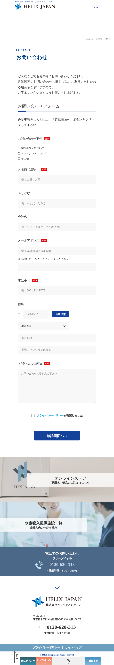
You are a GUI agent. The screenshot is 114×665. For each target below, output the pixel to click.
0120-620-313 (62, 564)
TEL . (57, 627)
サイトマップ (73, 647)
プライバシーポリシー (50, 415)
